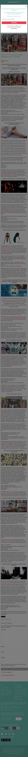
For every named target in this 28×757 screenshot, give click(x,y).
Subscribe (14, 23)
